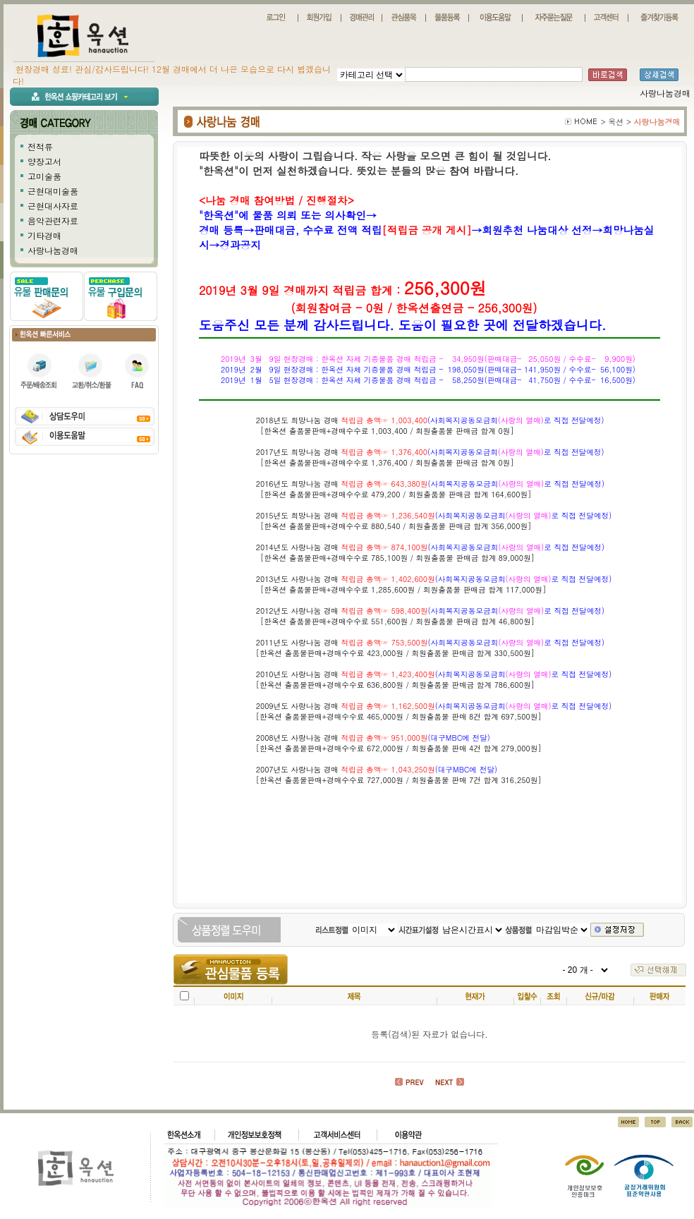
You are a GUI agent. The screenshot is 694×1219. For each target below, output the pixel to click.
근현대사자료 (53, 206)
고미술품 (44, 176)
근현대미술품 (53, 191)
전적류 (40, 146)
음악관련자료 (53, 220)
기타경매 (44, 235)
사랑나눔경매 (53, 250)
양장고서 (44, 161)
